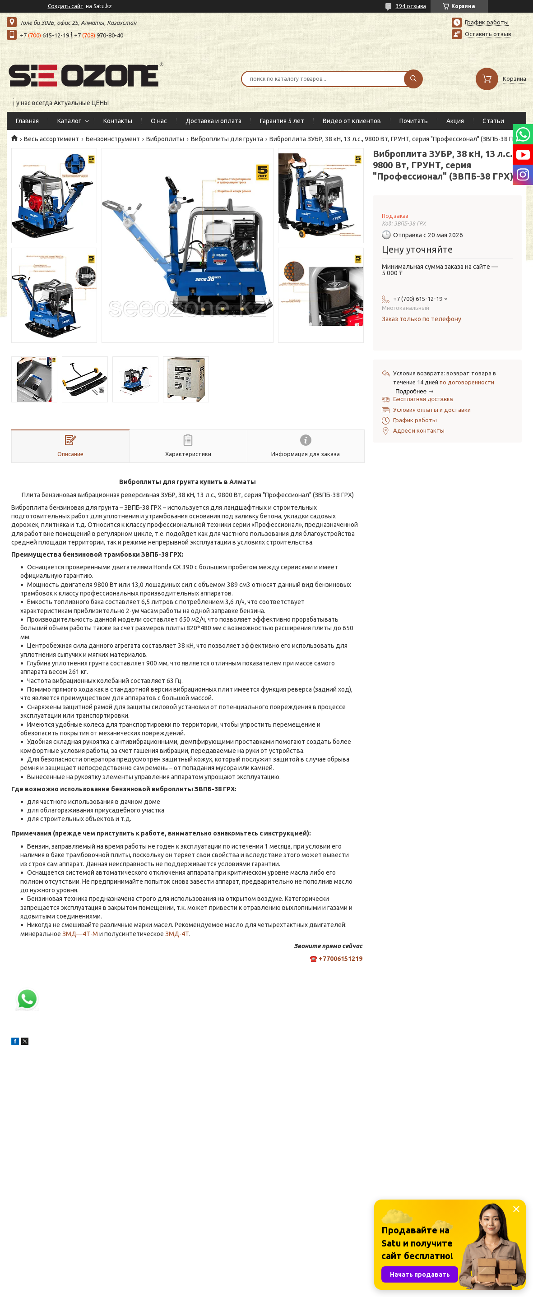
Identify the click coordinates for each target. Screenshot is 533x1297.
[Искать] (413, 78)
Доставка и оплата (213, 121)
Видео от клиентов (352, 121)
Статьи (493, 121)
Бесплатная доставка (423, 399)
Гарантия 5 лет (282, 121)
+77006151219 (340, 958)
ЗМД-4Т (177, 933)
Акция (455, 121)
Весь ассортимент (51, 139)
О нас (159, 121)
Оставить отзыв (488, 34)
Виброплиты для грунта (227, 139)
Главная (27, 121)
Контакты (117, 121)
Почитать (413, 121)
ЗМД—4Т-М (80, 933)
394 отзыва (411, 6)
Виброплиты (165, 139)
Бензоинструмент (113, 139)
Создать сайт (65, 6)
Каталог (69, 121)
